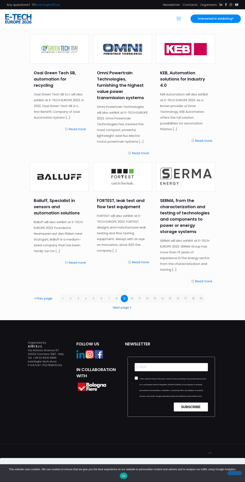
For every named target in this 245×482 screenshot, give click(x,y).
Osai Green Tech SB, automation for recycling (55, 79)
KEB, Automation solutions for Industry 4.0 (182, 79)
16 (177, 298)
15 (170, 298)
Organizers (208, 4)
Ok (123, 475)
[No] (234, 473)
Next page (122, 307)
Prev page (43, 298)
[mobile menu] (178, 18)
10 (131, 298)
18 (193, 298)
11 (140, 298)
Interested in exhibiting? (216, 19)
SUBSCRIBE (190, 407)
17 (185, 298)
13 (154, 298)
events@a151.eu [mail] (48, 4)
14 (162, 298)
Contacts (190, 4)
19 (200, 298)
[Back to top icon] (210, 453)
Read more (77, 129)
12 (147, 298)
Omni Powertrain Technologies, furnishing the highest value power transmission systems (120, 85)
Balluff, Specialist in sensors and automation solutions (57, 207)
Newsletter (171, 4)
